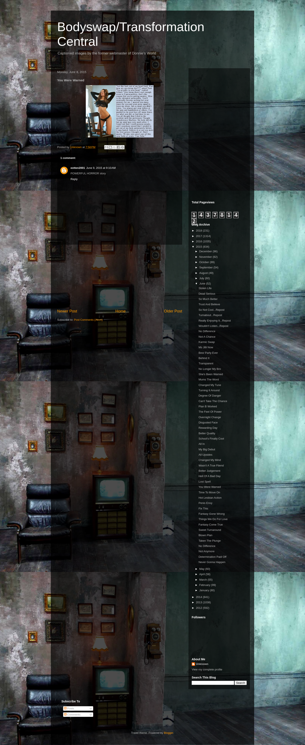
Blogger (168, 732)
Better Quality (206, 433)
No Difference (206, 331)
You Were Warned (209, 486)
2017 (199, 236)
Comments (72, 714)
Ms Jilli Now (205, 347)
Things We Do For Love (212, 519)
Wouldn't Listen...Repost (213, 325)
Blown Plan (205, 535)
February (205, 585)
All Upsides (205, 454)
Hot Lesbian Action (209, 497)
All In (201, 443)
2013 (199, 602)
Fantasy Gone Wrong (211, 513)
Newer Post (67, 311)
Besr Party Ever (208, 352)
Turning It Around (208, 390)
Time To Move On (209, 492)
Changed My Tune (209, 385)
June (202, 283)
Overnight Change (209, 417)
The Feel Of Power (210, 411)
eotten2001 (78, 167)
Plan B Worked (207, 406)
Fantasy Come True (210, 524)
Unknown (202, 664)
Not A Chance (206, 336)
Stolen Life (204, 288)
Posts (69, 708)
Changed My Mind (209, 460)
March (203, 579)
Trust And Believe (209, 304)
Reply (74, 179)
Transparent (205, 363)
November (206, 256)
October (204, 262)
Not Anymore (206, 551)
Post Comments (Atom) (88, 319)
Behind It (203, 358)
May (202, 568)
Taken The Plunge (209, 540)
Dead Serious (206, 293)
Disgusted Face (208, 422)
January (204, 590)
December (206, 251)
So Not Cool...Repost (211, 309)
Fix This (203, 508)
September (206, 267)
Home (120, 311)
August (204, 273)
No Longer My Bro (209, 368)
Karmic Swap (206, 342)
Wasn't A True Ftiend (211, 465)
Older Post (173, 311)
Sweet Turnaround (209, 529)
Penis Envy (205, 503)
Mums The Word (208, 379)
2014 (199, 597)
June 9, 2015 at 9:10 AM (101, 167)
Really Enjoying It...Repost (214, 320)
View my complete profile (207, 669)
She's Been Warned (210, 374)
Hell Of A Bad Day (209, 476)
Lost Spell (204, 481)
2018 (199, 230)
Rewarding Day (207, 427)
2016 (199, 241)
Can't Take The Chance (212, 401)
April (202, 574)
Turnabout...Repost (210, 315)
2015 (199, 246)
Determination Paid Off (212, 556)
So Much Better (208, 299)
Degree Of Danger (209, 395)
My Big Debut (206, 449)
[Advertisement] (119, 276)
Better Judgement (209, 470)
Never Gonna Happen (211, 562)
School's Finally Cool (211, 438)
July (202, 278)
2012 (199, 607)
